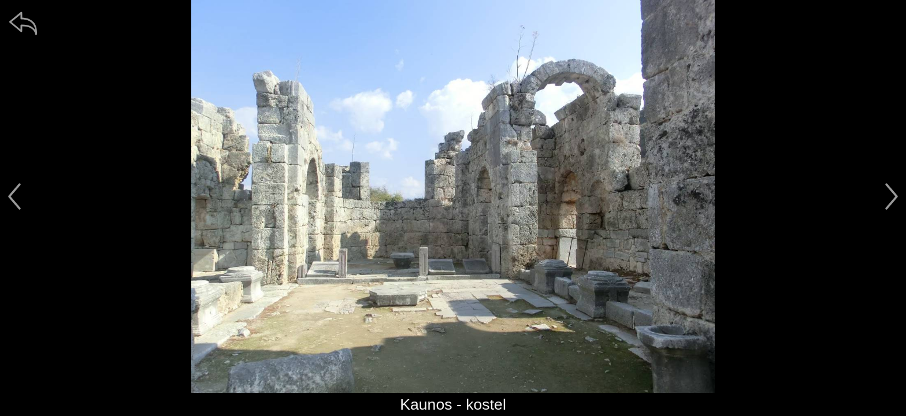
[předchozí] (14, 196)
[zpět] (23, 23)
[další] (891, 196)
